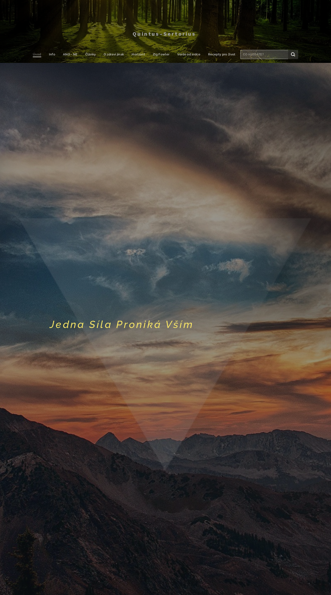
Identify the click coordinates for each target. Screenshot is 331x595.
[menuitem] (40, 54)
